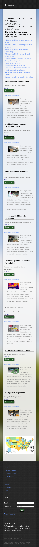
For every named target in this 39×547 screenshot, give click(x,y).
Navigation (19, 5)
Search (7, 484)
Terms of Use (17, 543)
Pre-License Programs (10, 470)
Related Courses (9, 476)
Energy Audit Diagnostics (13, 61)
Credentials (10, 538)
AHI (15, 538)
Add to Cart (9, 91)
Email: (6, 503)
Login (21, 510)
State (18, 538)
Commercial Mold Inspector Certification (18, 58)
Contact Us (8, 487)
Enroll (6, 490)
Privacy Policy (25, 543)
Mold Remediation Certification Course (17, 68)
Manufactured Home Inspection (15, 65)
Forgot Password (9, 514)
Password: (7, 506)
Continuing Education (10, 473)
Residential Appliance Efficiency (15, 70)
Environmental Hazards (12, 63)
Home (6, 467)
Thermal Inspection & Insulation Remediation (19, 77)
